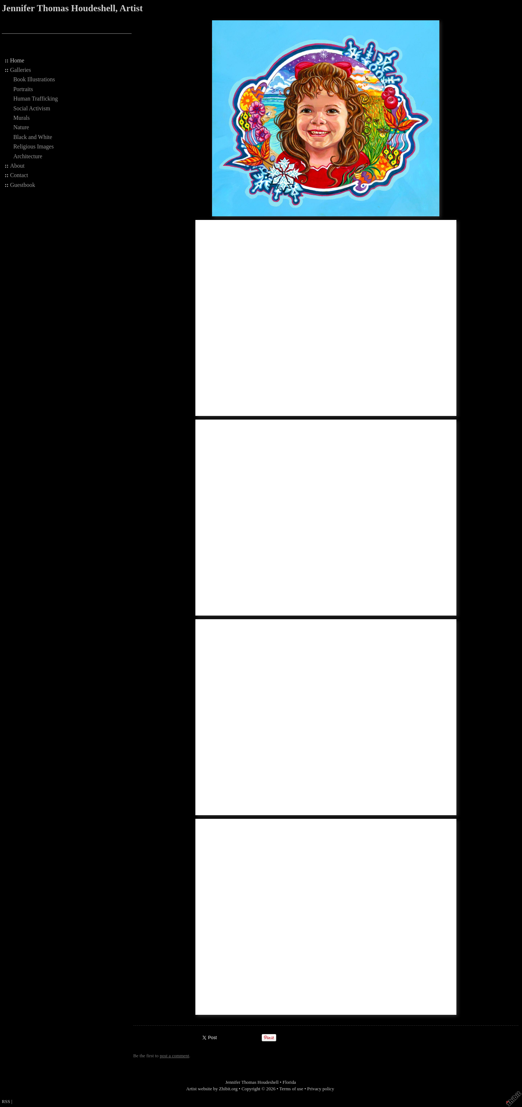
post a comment (174, 1055)
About (17, 166)
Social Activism (31, 108)
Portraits (23, 89)
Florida (289, 1082)
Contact (19, 175)
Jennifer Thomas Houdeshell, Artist (72, 8)
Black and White (32, 137)
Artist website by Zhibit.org (211, 1088)
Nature (21, 127)
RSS (6, 1101)
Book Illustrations (34, 79)
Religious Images (33, 146)
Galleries (20, 70)
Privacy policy (320, 1088)
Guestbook (22, 185)
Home (17, 60)
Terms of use (291, 1088)
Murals (21, 118)
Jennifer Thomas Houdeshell (252, 1082)
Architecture (27, 156)
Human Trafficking (35, 98)
